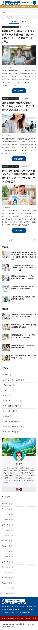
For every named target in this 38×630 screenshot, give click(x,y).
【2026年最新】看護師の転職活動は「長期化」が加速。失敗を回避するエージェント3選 (23, 268)
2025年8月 (8, 530)
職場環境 (7, 416)
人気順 (24, 21)
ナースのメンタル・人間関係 (14, 380)
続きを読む (18, 91)
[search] (34, 240)
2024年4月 (8, 551)
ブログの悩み (8, 385)
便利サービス (8, 390)
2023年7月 (8, 578)
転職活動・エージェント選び (29, 2)
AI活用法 (7, 375)
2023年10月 (8, 572)
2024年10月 (8, 535)
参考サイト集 (30, 618)
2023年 (10, 16)
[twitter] (20, 489)
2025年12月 (8, 525)
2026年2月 (8, 514)
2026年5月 (8, 504)
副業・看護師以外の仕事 (12, 406)
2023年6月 (8, 583)
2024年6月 (8, 546)
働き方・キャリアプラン (12, 401)
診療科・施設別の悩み (11, 421)
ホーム (4, 17)
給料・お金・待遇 (10, 411)
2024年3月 (8, 556)
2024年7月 (8, 541)
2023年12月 (8, 562)
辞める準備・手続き (11, 432)
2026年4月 (8, 509)
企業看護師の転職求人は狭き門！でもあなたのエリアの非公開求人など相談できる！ (18, 106)
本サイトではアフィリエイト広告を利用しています (19, 6)
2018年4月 (8, 593)
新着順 (14, 21)
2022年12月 (8, 588)
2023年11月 (8, 567)
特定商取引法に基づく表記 (15, 618)
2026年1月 (8, 519)
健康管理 (7, 395)
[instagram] (17, 489)
